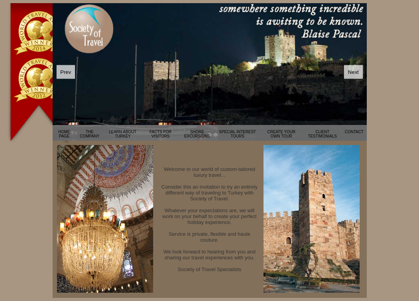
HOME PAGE (64, 134)
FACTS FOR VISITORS (161, 134)
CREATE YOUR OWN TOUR (281, 134)
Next (353, 72)
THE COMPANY (89, 134)
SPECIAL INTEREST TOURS (237, 134)
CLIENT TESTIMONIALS (322, 134)
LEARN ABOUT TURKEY (122, 134)
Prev (65, 72)
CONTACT (354, 132)
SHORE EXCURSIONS (197, 134)
